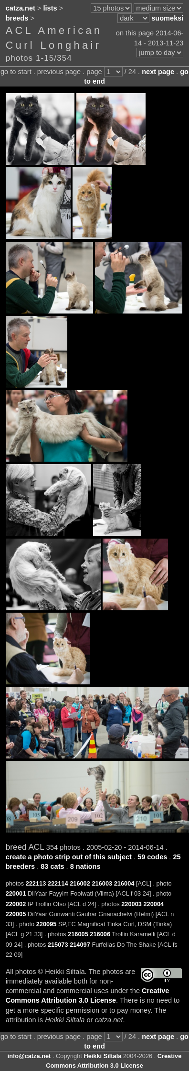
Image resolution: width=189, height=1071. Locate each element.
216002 (80, 883)
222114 (58, 883)
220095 (46, 924)
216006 (100, 934)
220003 (131, 904)
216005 (78, 934)
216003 (102, 883)
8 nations (85, 866)
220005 (16, 914)
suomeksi (167, 18)
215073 (58, 944)
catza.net (20, 8)
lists (50, 8)
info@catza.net (29, 1056)
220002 (16, 904)
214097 (80, 944)
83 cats (52, 866)
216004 (124, 883)
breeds (17, 18)
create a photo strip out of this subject (69, 857)
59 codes (152, 857)
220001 (16, 893)
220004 (153, 904)
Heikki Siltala (102, 1056)
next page (158, 72)
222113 (36, 883)
